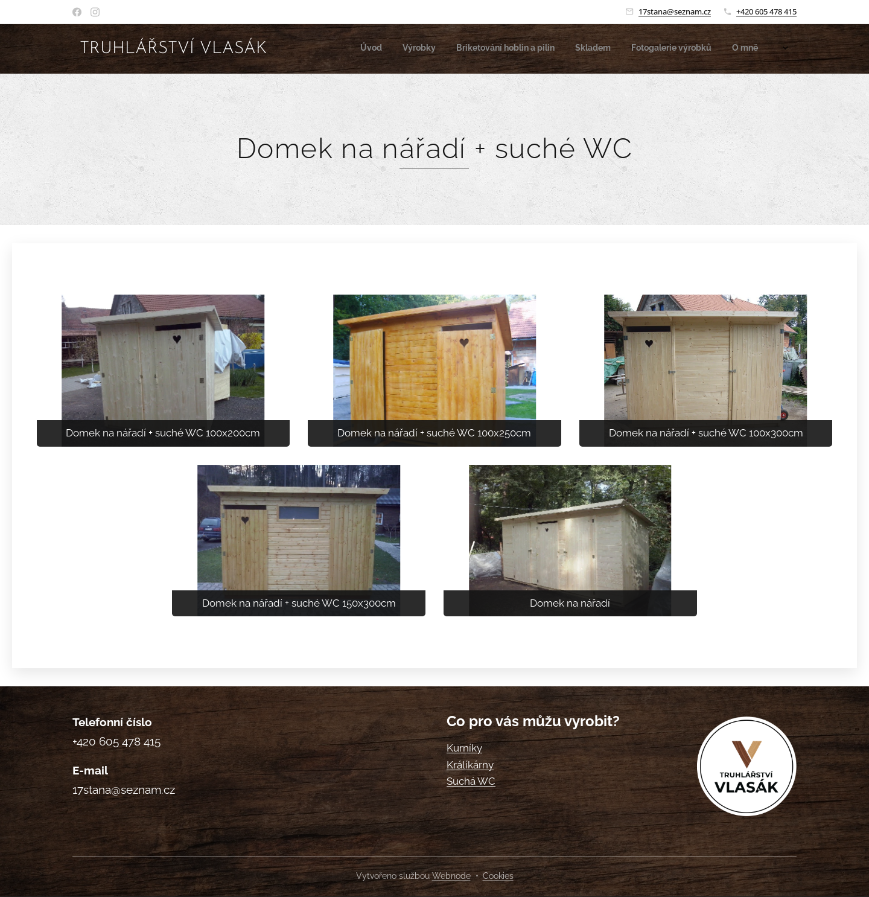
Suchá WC (471, 781)
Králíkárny (470, 764)
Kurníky (464, 748)
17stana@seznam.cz (674, 11)
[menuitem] (663, 49)
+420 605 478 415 (766, 11)
